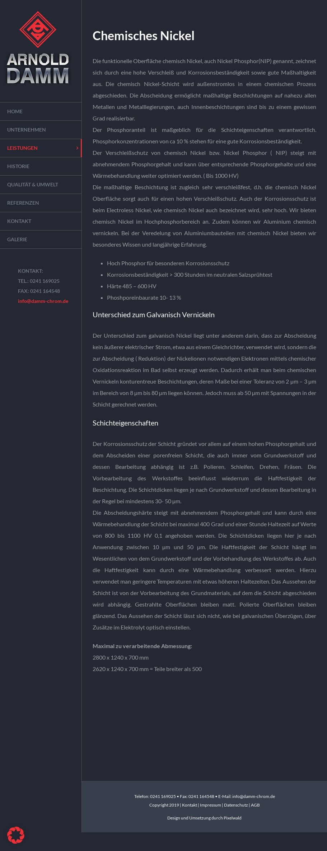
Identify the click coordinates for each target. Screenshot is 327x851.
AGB (255, 805)
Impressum (211, 805)
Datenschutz (236, 805)
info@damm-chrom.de (43, 301)
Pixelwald (233, 818)
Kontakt (190, 805)
